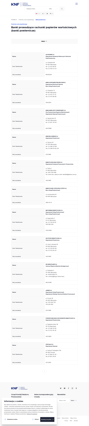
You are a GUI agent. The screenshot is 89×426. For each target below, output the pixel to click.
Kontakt (76, 420)
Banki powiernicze (41, 19)
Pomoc (66, 420)
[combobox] (51, 14)
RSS (71, 420)
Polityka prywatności (20, 414)
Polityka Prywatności (32, 414)
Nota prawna (65, 418)
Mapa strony (73, 418)
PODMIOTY (14, 19)
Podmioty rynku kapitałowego (26, 19)
